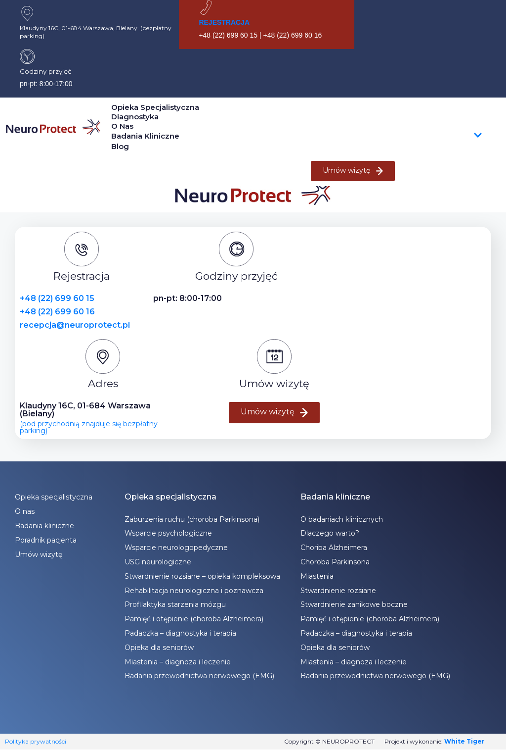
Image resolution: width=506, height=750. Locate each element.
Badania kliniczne (296, 136)
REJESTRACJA (224, 22)
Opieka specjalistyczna (155, 107)
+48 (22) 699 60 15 (57, 298)
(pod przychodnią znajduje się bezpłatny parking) (89, 427)
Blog (120, 146)
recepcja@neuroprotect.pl (75, 325)
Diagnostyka (135, 116)
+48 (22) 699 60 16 (57, 311)
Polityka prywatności (35, 741)
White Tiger (464, 741)
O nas (122, 126)
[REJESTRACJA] (206, 7)
